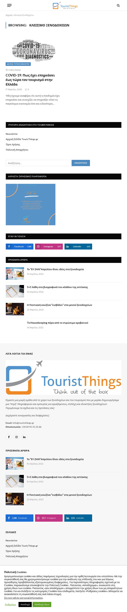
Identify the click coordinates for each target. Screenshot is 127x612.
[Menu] (9, 5)
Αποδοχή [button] (25, 604)
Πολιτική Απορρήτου (17, 149)
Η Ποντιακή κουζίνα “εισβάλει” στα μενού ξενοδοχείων (59, 304)
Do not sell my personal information (23, 597)
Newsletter (12, 133)
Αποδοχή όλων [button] (42, 604)
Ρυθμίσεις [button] (10, 604)
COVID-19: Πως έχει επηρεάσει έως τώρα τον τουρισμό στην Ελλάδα (30, 79)
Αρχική (9, 15)
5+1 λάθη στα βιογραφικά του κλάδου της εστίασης (57, 287)
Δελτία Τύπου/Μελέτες (18, 64)
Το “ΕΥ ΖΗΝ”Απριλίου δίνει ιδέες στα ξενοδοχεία (55, 269)
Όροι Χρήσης (13, 144)
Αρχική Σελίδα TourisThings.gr (22, 139)
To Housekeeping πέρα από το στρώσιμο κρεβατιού (57, 322)
